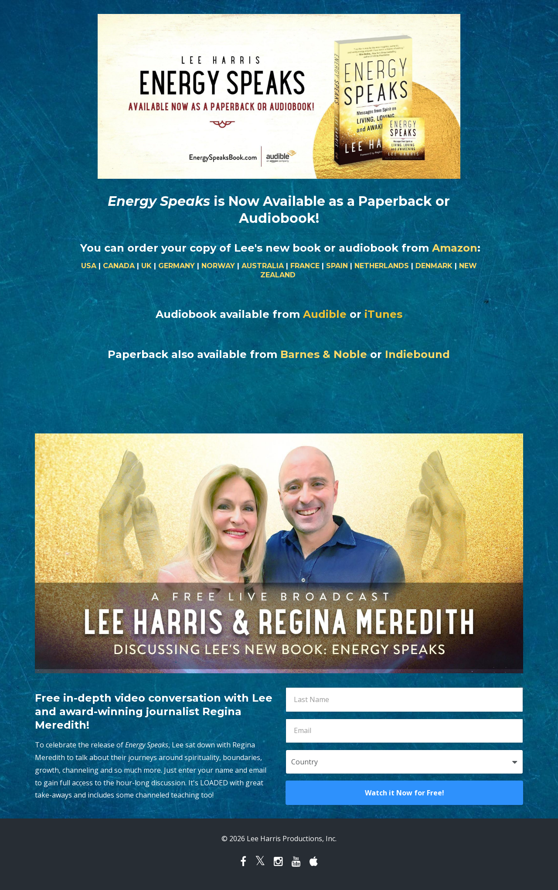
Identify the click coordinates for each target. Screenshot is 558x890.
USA (88, 266)
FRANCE (305, 266)
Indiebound (417, 354)
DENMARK (434, 266)
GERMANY (176, 266)
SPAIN (337, 266)
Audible (325, 314)
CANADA (119, 266)
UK (146, 266)
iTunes (383, 314)
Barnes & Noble (323, 354)
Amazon (454, 248)
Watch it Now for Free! (404, 793)
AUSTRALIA (263, 266)
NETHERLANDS (381, 266)
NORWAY (218, 266)
